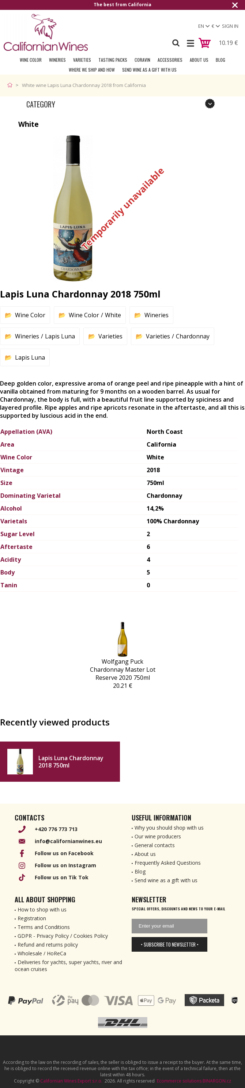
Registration (32, 918)
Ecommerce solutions (179, 1081)
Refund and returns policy (48, 944)
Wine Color (31, 60)
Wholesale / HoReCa (42, 953)
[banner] (46, 32)
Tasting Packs (112, 60)
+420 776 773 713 (56, 829)
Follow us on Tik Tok (61, 877)
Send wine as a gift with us (149, 70)
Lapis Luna (60, 336)
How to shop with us (42, 909)
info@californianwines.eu (68, 841)
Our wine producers (158, 836)
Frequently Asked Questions (168, 862)
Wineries (57, 60)
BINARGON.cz (217, 1081)
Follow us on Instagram (65, 865)
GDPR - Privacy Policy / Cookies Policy (63, 935)
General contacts (155, 845)
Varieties (82, 60)
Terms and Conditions (44, 927)
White (113, 315)
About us (145, 853)
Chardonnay (193, 336)
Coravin (142, 60)
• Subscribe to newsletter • (170, 944)
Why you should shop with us (169, 827)
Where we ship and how (92, 70)
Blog (220, 60)
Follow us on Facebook (64, 853)
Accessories (170, 60)
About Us (199, 60)
